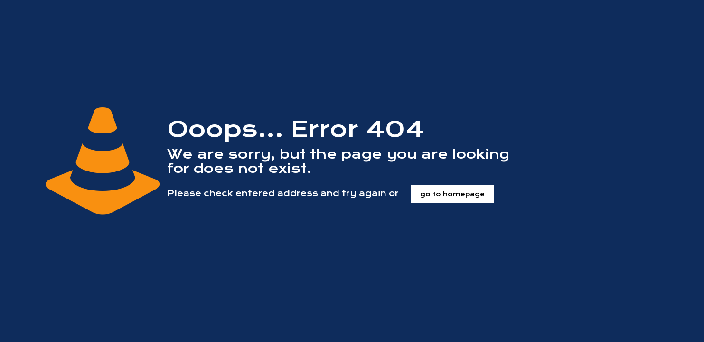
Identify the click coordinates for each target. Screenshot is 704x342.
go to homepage (452, 194)
